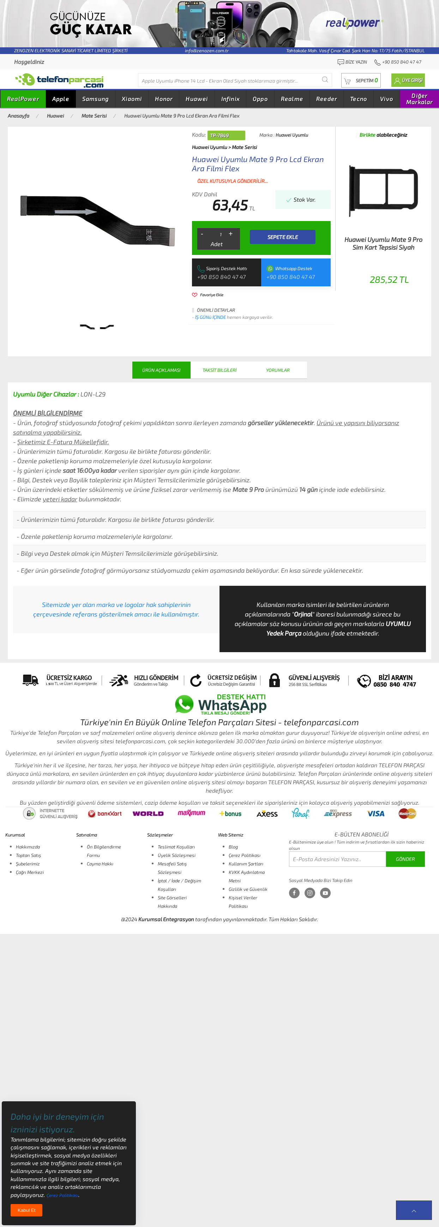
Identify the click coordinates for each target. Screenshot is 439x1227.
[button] (361, 80)
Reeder (326, 98)
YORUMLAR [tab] (278, 370)
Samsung (95, 98)
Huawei (197, 98)
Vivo (386, 98)
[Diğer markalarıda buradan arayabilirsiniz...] (235, 80)
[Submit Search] (325, 79)
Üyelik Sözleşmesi (177, 855)
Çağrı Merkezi (30, 872)
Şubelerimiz (28, 863)
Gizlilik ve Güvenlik (248, 889)
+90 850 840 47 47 (221, 276)
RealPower (23, 98)
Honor (164, 98)
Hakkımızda (28, 847)
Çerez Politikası (244, 855)
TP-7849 (219, 135)
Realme (292, 98)
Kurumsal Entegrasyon (166, 919)
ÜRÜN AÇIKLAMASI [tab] (161, 370)
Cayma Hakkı (100, 863)
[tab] (87, 327)
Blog (233, 847)
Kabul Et (26, 1210)
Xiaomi (132, 98)
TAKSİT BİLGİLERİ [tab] (219, 370)
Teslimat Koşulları (176, 847)
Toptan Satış (28, 855)
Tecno (358, 98)
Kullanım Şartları (246, 863)
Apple (60, 98)
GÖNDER (405, 859)
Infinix (230, 98)
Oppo (260, 98)
